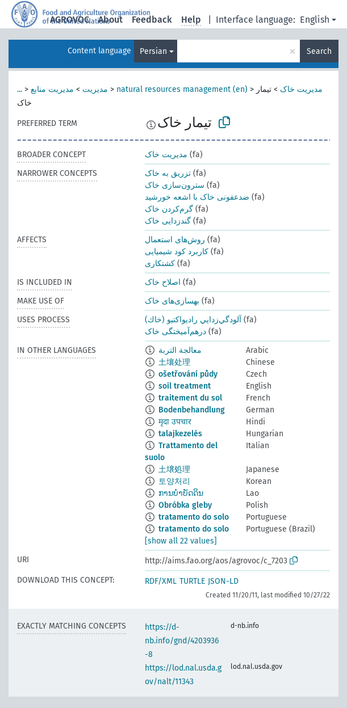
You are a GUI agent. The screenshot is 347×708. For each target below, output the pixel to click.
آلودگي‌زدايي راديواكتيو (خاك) (193, 319)
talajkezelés (180, 434)
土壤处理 (174, 362)
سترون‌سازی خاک (174, 185)
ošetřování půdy (188, 374)
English (314, 19)
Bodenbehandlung (191, 410)
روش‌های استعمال (175, 240)
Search (319, 51)
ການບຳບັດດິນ (180, 493)
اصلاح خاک (163, 282)
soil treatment (184, 386)
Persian (153, 51)
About (110, 19)
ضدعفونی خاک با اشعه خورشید (197, 197)
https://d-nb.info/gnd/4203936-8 (182, 640)
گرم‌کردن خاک (169, 209)
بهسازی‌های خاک (172, 301)
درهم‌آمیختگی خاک (175, 331)
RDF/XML (161, 581)
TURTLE (192, 581)
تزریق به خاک (168, 173)
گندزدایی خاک (168, 221)
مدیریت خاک (301, 89)
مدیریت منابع (52, 89)
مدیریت (95, 89)
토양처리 (174, 481)
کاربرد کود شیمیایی (176, 251)
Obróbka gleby (185, 505)
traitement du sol (190, 398)
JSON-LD (223, 581)
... (19, 89)
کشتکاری (160, 263)
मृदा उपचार (174, 422)
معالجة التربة (180, 350)
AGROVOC (69, 19)
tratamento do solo (193, 517)
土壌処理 (174, 469)
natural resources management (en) (182, 89)
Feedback (152, 19)
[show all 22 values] (181, 541)
